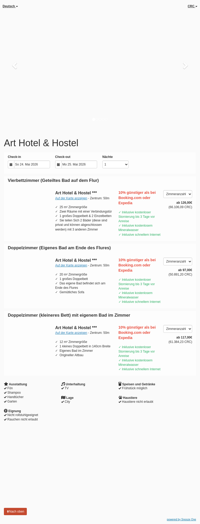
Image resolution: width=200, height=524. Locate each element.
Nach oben (15, 511)
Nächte (107, 157)
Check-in (14, 157)
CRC (192, 6)
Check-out (63, 157)
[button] (15, 65)
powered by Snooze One (181, 519)
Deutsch (10, 6)
